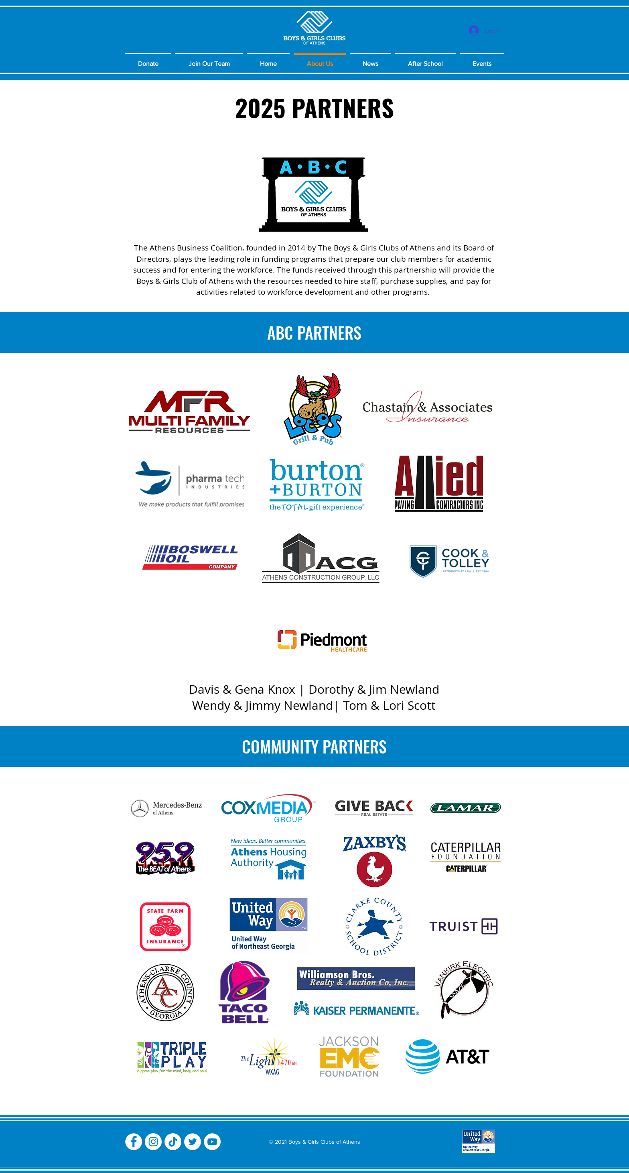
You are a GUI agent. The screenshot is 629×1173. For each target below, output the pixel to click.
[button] (209, 60)
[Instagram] (153, 1141)
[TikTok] (172, 1141)
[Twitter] (192, 1141)
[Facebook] (133, 1141)
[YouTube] (212, 1141)
